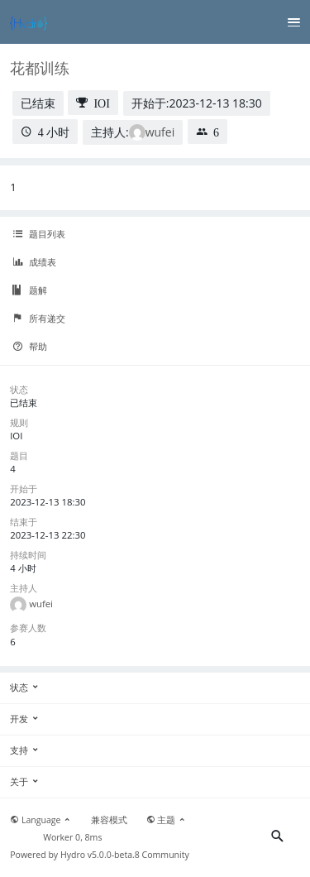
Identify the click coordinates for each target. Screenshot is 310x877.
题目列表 (38, 234)
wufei (160, 132)
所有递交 (38, 318)
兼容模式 (109, 820)
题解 (29, 290)
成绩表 (34, 262)
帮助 (29, 346)
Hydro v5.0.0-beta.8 (100, 854)
